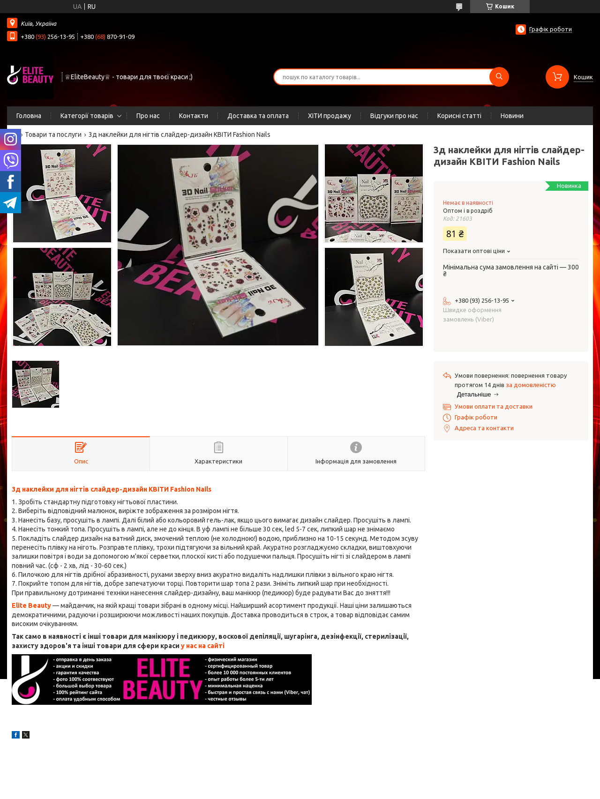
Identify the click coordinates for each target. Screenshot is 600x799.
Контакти (193, 115)
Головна (28, 115)
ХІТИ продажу (329, 115)
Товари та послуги (53, 134)
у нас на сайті (203, 646)
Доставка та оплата (258, 115)
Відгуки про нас (394, 115)
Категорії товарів (86, 115)
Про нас (148, 115)
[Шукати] (499, 77)
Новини (512, 115)
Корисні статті (459, 115)
